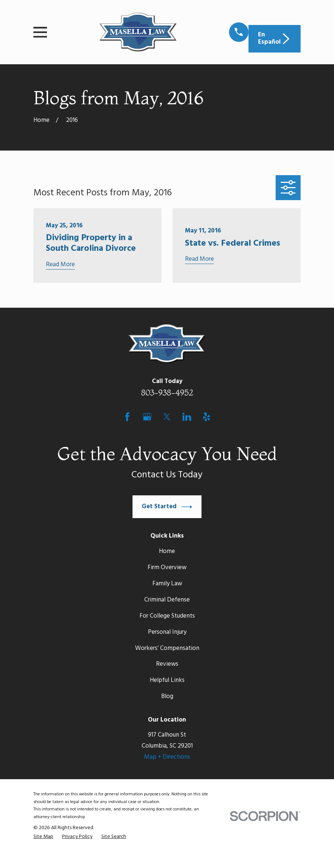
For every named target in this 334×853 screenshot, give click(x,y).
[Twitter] (167, 416)
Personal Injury (167, 632)
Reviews (167, 664)
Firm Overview (167, 567)
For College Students (167, 616)
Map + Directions (167, 757)
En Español (274, 38)
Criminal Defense (167, 600)
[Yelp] (206, 416)
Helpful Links (167, 680)
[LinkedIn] (186, 416)
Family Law (167, 584)
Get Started (167, 507)
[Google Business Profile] (147, 416)
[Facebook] (127, 416)
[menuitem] (43, 837)
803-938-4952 (167, 392)
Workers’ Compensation (167, 648)
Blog (167, 696)
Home (167, 551)
